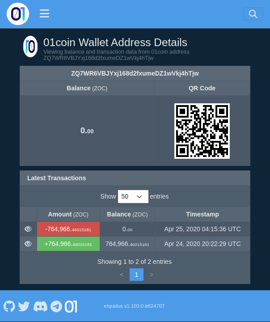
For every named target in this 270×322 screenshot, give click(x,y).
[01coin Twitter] (24, 306)
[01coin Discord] (40, 306)
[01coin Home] (18, 14)
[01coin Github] (9, 306)
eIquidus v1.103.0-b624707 (134, 306)
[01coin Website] (71, 306)
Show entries (135, 196)
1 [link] (137, 274)
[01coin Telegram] (56, 306)
